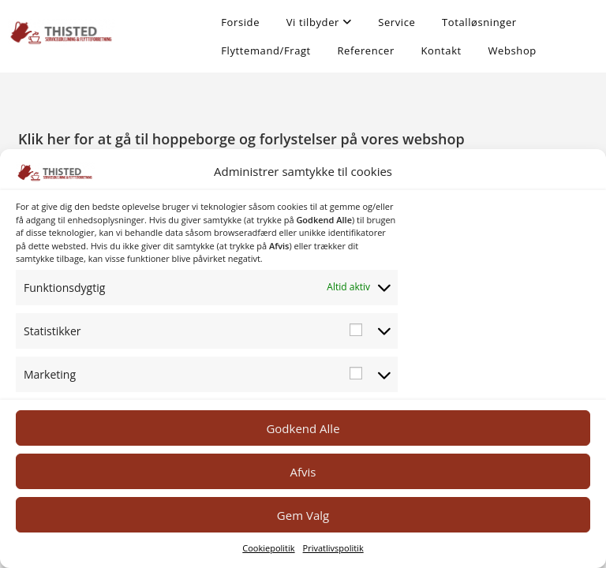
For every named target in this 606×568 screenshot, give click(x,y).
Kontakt (441, 50)
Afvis (303, 472)
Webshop (512, 50)
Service (396, 22)
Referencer (365, 50)
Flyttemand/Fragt (266, 50)
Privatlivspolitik (333, 548)
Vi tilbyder (319, 22)
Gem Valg (303, 515)
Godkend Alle (302, 428)
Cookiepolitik (268, 548)
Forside (240, 22)
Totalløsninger (479, 22)
